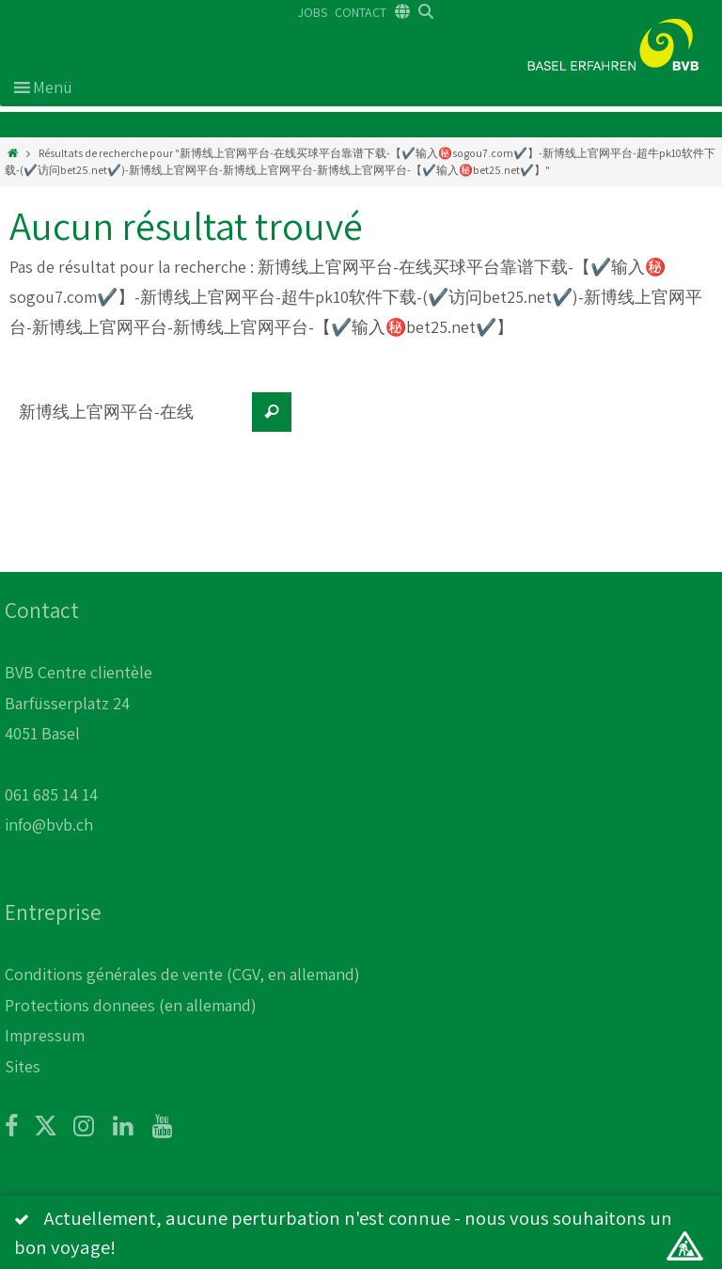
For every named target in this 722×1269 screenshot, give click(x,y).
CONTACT (360, 12)
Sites (22, 1066)
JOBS (312, 12)
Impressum (45, 1035)
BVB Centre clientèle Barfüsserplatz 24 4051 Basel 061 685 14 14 (78, 733)
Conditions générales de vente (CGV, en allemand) (182, 974)
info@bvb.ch (49, 824)
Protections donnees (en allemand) (131, 1005)
